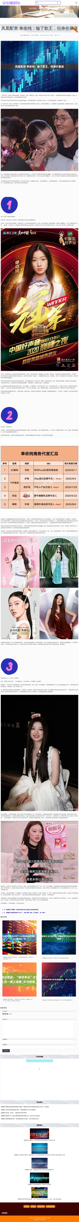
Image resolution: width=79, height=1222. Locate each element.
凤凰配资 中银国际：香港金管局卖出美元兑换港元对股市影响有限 (22, 909)
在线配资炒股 (41, 1206)
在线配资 (33, 1206)
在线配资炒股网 (50, 1206)
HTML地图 (47, 1218)
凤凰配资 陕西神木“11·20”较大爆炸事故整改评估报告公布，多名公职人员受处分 (20, 1115)
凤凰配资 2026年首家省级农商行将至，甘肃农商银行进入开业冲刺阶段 (18, 1109)
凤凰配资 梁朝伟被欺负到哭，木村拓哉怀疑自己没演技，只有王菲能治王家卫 (20, 1118)
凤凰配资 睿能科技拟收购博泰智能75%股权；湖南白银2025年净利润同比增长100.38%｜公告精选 (25, 1106)
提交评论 (6, 1050)
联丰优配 (26, 1206)
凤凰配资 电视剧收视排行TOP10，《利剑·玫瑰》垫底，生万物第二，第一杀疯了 (25, 912)
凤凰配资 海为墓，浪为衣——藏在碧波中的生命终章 (14, 1112)
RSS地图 (42, 1218)
